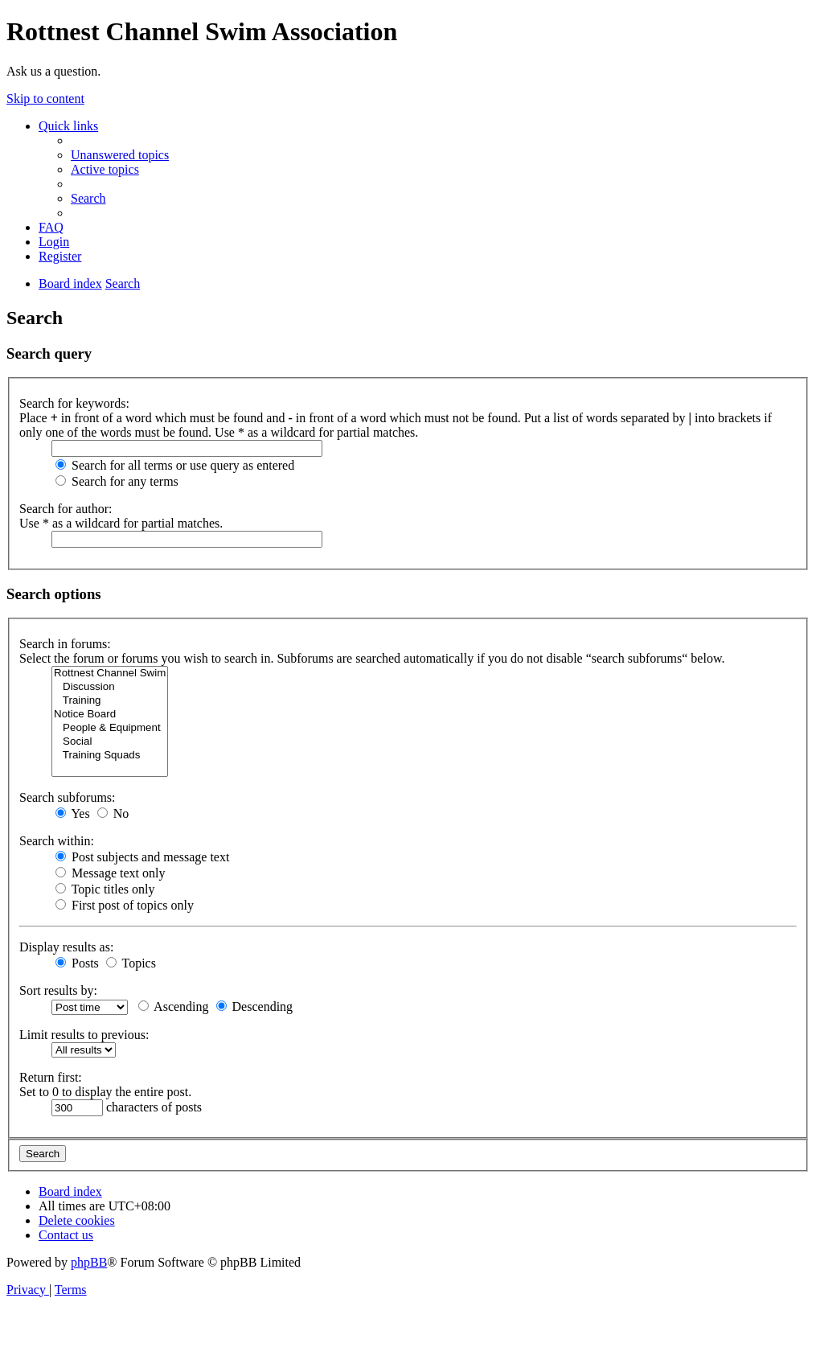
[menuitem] (120, 155)
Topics (131, 963)
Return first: (50, 1077)
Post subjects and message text (142, 857)
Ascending (173, 1006)
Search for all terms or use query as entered (174, 465)
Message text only (110, 873)
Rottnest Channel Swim (109, 673)
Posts (77, 963)
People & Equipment (109, 728)
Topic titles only (104, 889)
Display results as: (66, 947)
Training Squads (109, 755)
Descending (254, 1006)
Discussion (109, 687)
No (113, 813)
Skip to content (45, 98)
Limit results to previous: (84, 1034)
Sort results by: (58, 990)
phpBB (89, 1262)
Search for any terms (116, 481)
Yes (72, 813)
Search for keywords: (74, 403)
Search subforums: (67, 797)
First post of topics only (124, 905)
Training (109, 701)
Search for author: (66, 509)
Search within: (56, 841)
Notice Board (109, 714)
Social (109, 742)
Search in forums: (65, 644)
